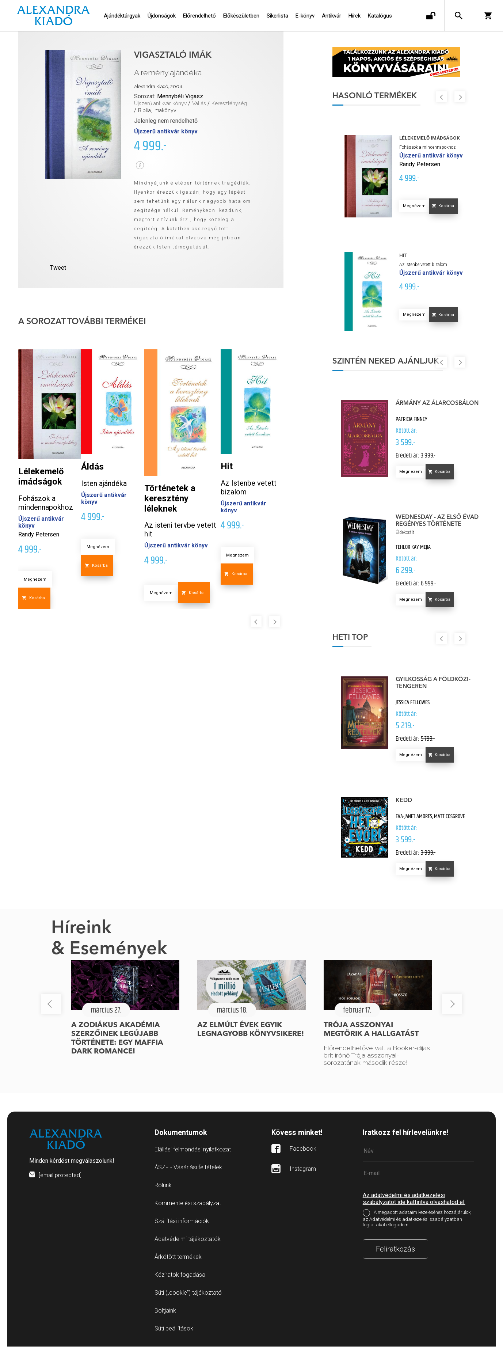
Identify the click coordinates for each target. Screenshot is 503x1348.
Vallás (199, 103)
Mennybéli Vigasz (180, 96)
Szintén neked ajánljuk (390, 363)
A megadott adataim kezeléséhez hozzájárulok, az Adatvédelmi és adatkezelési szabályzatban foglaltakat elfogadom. (417, 1220)
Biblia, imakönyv (157, 110)
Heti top (355, 639)
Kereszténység (229, 103)
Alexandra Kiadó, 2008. (158, 86)
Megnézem (35, 579)
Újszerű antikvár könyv (160, 103)
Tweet (58, 267)
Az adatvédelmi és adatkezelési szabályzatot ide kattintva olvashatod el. (414, 1200)
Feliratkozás (395, 1250)
